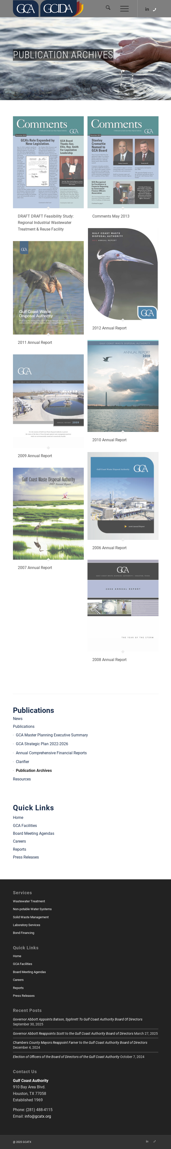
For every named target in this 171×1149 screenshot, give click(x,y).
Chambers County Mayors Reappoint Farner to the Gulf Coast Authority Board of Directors (80, 1043)
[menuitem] (105, 8)
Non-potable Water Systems (32, 909)
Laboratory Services (26, 925)
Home (18, 817)
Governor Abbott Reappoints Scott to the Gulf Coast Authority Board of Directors (73, 1033)
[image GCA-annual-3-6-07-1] (124, 506)
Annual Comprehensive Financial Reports (51, 753)
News (17, 718)
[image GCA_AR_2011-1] (50, 297)
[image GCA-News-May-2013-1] (124, 172)
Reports (19, 849)
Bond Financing (23, 933)
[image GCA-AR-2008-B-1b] (124, 616)
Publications (33, 710)
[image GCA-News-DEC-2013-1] (50, 178)
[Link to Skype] (154, 9)
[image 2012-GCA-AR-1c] (124, 284)
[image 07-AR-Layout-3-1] (50, 524)
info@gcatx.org (38, 1116)
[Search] (105, 8)
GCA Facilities (25, 825)
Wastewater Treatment (29, 901)
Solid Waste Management (31, 917)
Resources (22, 779)
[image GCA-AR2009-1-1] (50, 411)
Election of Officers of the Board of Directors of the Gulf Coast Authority (66, 1057)
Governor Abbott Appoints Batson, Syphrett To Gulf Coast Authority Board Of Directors (77, 1019)
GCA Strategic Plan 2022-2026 (42, 744)
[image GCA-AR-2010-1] (124, 396)
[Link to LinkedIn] (147, 9)
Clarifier (22, 761)
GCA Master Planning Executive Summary (52, 735)
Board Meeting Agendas (33, 833)
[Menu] (122, 8)
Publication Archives (34, 770)
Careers (19, 841)
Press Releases (26, 857)
